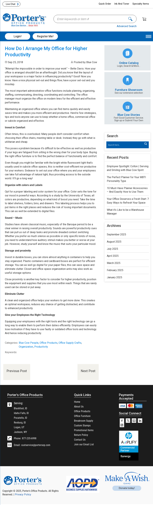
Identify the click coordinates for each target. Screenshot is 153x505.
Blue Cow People (28, 342)
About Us (79, 406)
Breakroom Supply (83, 420)
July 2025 (112, 248)
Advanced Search (127, 26)
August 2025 (114, 241)
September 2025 (116, 234)
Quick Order (105, 3)
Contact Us (79, 439)
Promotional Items (83, 430)
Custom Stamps (82, 425)
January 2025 (114, 277)
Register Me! (45, 36)
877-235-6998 (29, 438)
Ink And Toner (121, 3)
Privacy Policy (23, 494)
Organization (26, 346)
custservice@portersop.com (35, 445)
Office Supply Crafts (70, 342)
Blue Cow (91, 62)
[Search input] (126, 145)
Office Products (48, 342)
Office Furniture (82, 416)
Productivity (41, 346)
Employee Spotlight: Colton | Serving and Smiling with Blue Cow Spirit (127, 168)
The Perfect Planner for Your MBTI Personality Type (126, 179)
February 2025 (115, 270)
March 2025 (113, 263)
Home (77, 401)
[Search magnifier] (145, 143)
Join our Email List (84, 444)
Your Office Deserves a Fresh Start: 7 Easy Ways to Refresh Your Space (128, 200)
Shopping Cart (144, 19)
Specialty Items (140, 3)
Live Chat (10, 4)
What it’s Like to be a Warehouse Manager (125, 211)
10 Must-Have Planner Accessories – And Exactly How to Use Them (127, 190)
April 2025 (113, 255)
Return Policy (81, 434)
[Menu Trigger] (148, 36)
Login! (18, 36)
